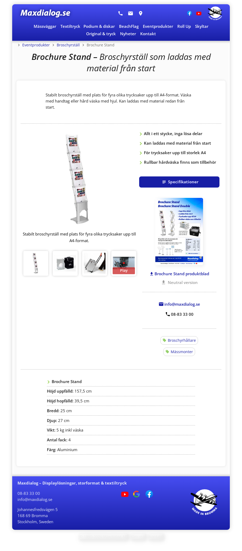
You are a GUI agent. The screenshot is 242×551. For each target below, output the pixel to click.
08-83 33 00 (28, 493)
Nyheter (128, 33)
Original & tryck (101, 33)
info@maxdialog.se (34, 499)
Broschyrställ (68, 44)
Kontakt (148, 33)
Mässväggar (45, 26)
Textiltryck (70, 26)
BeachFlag (129, 26)
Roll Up (184, 26)
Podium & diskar (99, 26)
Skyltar (201, 26)
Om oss (138, 536)
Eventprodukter (158, 26)
